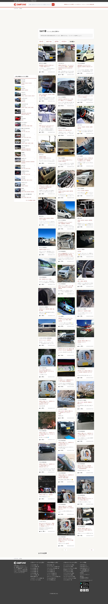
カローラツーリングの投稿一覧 (53, 576)
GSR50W (32, 161)
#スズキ (64, 350)
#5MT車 (46, 65)
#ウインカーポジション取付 (67, 256)
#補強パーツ (61, 192)
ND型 (28, 125)
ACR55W (28, 161)
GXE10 (22, 185)
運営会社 (82, 576)
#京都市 (64, 507)
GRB (28, 197)
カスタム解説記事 (90, 4)
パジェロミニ (61, 63)
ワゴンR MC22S (42, 367)
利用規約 (82, 572)
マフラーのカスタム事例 (68, 573)
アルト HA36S (61, 158)
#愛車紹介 (81, 159)
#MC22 (79, 530)
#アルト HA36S (81, 190)
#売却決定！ (70, 100)
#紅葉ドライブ (46, 249)
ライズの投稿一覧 (51, 569)
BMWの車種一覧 (34, 576)
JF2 (24, 131)
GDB (25, 197)
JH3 (27, 174)
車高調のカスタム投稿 (68, 569)
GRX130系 (29, 113)
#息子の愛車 (43, 95)
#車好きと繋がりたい (86, 340)
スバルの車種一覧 (34, 571)
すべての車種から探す (31, 200)
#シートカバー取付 (64, 319)
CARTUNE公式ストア (84, 568)
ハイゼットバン (81, 279)
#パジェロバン (67, 412)
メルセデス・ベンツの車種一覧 (37, 578)
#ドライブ (44, 125)
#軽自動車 (41, 65)
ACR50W (23, 161)
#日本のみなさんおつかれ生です (65, 68)
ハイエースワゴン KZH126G (45, 338)
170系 (32, 143)
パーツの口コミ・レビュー (80, 4)
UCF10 (30, 180)
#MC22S (41, 371)
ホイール (48, 41)
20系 (25, 180)
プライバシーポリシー (85, 574)
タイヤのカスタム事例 (68, 566)
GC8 (22, 197)
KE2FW (32, 191)
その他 (72, 41)
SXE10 (26, 185)
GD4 (30, 137)
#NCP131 (60, 99)
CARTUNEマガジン (84, 566)
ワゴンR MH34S (81, 63)
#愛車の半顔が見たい (63, 65)
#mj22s (83, 126)
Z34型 (29, 107)
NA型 (31, 125)
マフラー (64, 41)
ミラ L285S (80, 156)
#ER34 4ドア (42, 309)
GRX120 (23, 114)
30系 (28, 180)
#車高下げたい (47, 66)
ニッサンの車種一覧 (34, 566)
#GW (40, 125)
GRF (30, 197)
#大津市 (81, 372)
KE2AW (28, 191)
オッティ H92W (81, 249)
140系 (26, 143)
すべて (41, 41)
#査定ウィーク (63, 100)
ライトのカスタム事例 (68, 571)
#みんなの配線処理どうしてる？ (65, 253)
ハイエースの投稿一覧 (52, 573)
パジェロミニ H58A (82, 400)
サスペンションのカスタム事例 (70, 568)
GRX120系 (23, 113)
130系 (22, 143)
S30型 (32, 107)
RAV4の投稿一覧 (50, 565)
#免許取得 (80, 65)
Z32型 (22, 107)
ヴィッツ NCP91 (62, 97)
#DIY (59, 223)
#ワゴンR (85, 65)
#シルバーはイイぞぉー (83, 158)
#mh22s (87, 126)
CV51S (22, 84)
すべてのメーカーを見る (35, 579)
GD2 (25, 137)
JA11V (26, 95)
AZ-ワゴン (80, 125)
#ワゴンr (79, 126)
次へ (92, 549)
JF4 (29, 131)
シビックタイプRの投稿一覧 (53, 568)
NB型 (22, 125)
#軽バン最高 (80, 281)
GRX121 (27, 114)
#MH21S (41, 188)
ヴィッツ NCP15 (62, 128)
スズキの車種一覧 (34, 573)
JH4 (29, 174)
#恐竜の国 (68, 380)
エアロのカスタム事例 (68, 574)
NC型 (25, 125)
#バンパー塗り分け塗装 (63, 160)
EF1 (22, 168)
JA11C (22, 95)
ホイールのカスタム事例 (68, 565)
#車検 (51, 309)
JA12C (29, 95)
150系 (29, 143)
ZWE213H (28, 150)
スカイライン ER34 (43, 307)
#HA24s (50, 94)
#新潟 (70, 319)
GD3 (27, 137)
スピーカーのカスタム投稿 (69, 576)
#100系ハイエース (82, 342)
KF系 (25, 191)
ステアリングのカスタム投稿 (69, 578)
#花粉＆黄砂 (65, 477)
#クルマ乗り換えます (67, 130)
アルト (40, 123)
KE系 (22, 191)
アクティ (60, 378)
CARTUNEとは (83, 565)
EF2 (25, 168)
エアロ (56, 41)
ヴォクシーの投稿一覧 (52, 574)
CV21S (30, 83)
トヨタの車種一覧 (34, 565)
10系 (22, 180)
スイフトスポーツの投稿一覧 (53, 566)
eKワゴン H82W (42, 63)
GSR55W (23, 162)
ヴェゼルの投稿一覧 (51, 578)
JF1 (22, 131)
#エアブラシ (88, 498)
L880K (22, 90)
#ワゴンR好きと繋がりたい (45, 369)
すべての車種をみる (51, 579)
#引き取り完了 (48, 187)
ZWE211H (23, 150)
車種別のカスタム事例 (69, 4)
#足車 (91, 126)
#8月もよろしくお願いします (64, 285)
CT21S (22, 83)
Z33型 (26, 107)
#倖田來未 (68, 381)
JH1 (22, 174)
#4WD (59, 413)
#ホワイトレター (42, 340)
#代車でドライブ (81, 95)
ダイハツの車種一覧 (34, 574)
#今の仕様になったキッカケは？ (65, 222)
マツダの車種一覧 (34, 569)
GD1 (22, 137)
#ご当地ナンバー (62, 380)
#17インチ (46, 466)
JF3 (27, 131)
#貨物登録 (71, 66)
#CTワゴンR (65, 348)
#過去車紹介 (69, 350)
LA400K (26, 90)
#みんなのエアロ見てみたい (45, 523)
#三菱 (49, 65)
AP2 (25, 155)
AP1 (22, 155)
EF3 (27, 168)
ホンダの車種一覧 (34, 568)
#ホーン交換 (48, 279)
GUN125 (23, 101)
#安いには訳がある (43, 94)
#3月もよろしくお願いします (45, 185)
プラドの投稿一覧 (51, 571)
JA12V (33, 95)
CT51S (26, 83)
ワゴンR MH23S (62, 251)
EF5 (29, 168)
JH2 (24, 174)
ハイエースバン (81, 338)
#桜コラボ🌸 (80, 402)
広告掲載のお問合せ (84, 577)
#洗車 (79, 220)
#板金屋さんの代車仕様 (67, 287)
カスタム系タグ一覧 (67, 579)
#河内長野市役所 (82, 468)
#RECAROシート (49, 126)
